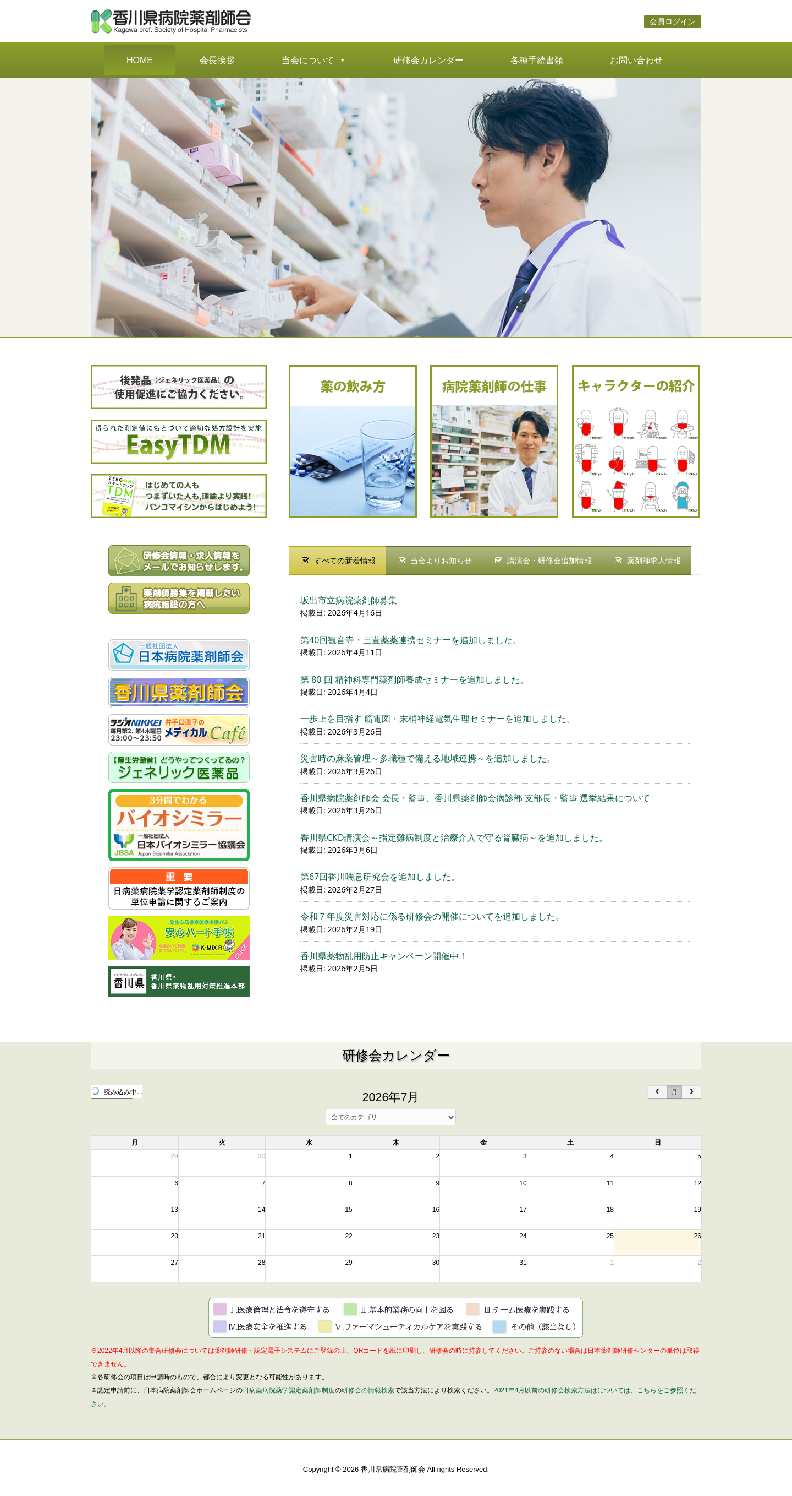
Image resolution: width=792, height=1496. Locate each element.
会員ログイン (673, 21)
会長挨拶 (217, 60)
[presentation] (337, 560)
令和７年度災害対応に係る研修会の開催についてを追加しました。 (432, 916)
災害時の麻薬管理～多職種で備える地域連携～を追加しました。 (428, 758)
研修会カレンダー (428, 60)
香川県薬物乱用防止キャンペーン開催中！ (384, 956)
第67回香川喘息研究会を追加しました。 (380, 877)
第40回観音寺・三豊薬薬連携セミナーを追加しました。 (410, 640)
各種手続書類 (536, 60)
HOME (140, 60)
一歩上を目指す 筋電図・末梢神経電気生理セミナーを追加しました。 (437, 718)
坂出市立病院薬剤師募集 (348, 600)
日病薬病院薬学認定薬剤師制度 (289, 1390)
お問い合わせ (636, 60)
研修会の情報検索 (368, 1390)
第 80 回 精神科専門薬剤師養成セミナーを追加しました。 (414, 679)
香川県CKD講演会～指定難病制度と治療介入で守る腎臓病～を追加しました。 (454, 837)
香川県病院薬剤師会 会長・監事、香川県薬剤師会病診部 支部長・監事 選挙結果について (475, 798)
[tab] (337, 560)
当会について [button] (314, 60)
